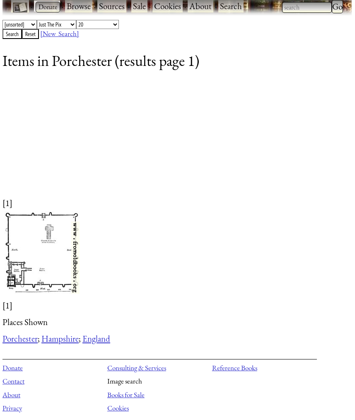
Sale (139, 6)
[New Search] (59, 33)
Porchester (20, 338)
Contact (13, 381)
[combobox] (307, 7)
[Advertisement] (171, 139)
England (96, 338)
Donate (12, 367)
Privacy (12, 408)
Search (231, 6)
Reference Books (234, 367)
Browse (79, 6)
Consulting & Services (136, 367)
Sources (112, 6)
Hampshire (60, 338)
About (200, 6)
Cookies (167, 6)
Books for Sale (126, 394)
